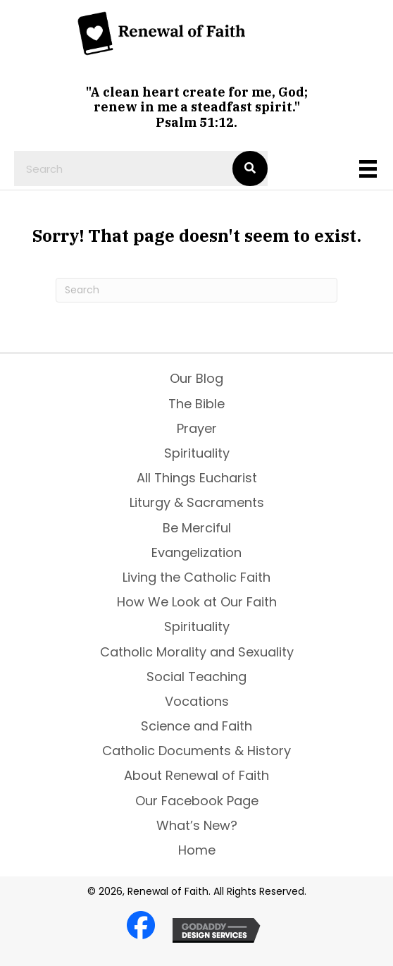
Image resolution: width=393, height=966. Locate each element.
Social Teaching (196, 676)
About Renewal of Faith (196, 775)
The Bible (196, 403)
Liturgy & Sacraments (197, 502)
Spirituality (197, 453)
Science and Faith (196, 726)
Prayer (197, 428)
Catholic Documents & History (196, 750)
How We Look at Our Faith (197, 602)
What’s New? (196, 825)
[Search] (196, 290)
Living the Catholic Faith (196, 577)
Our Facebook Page (196, 800)
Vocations (197, 701)
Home (197, 850)
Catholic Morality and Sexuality (197, 652)
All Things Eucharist (197, 478)
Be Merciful (197, 528)
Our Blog (196, 378)
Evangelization (196, 552)
